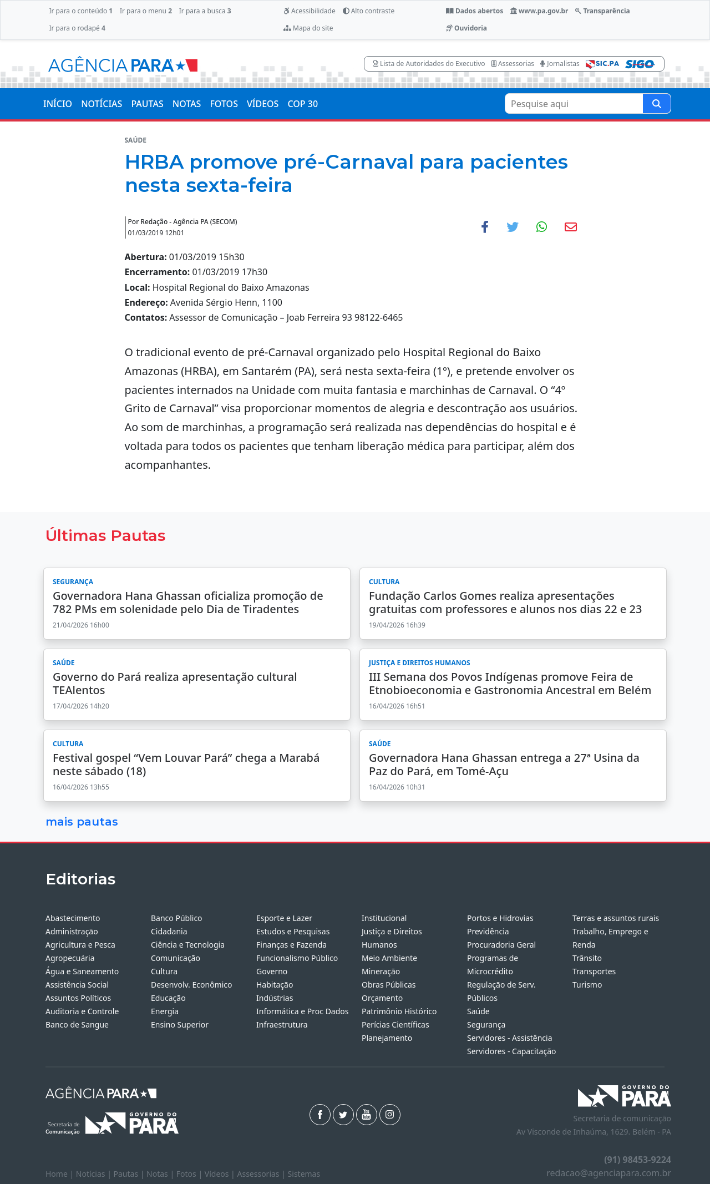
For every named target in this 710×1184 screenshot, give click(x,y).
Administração (71, 931)
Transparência (602, 11)
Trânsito (587, 958)
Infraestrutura (282, 1024)
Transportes (594, 971)
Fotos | (190, 1173)
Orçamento (382, 998)
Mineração (381, 971)
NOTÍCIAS (101, 104)
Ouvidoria (466, 28)
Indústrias (274, 998)
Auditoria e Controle (82, 1011)
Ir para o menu (146, 11)
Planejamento (387, 1038)
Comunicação (175, 958)
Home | (60, 1173)
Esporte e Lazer (284, 918)
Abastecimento (72, 918)
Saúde (478, 1011)
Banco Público (176, 918)
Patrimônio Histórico (399, 1011)
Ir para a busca (205, 11)
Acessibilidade (309, 11)
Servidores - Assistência (509, 1038)
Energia (165, 1011)
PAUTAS (147, 104)
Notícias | (95, 1173)
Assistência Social (77, 984)
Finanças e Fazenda (291, 944)
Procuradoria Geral (501, 944)
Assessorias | (262, 1173)
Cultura (164, 971)
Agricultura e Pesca (80, 944)
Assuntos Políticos (78, 998)
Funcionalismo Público (297, 958)
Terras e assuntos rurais (615, 918)
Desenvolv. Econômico (191, 984)
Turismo (587, 984)
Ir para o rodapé (77, 28)
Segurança (486, 1024)
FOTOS (224, 104)
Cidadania (169, 931)
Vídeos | (221, 1173)
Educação (168, 998)
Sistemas (304, 1173)
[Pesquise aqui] (657, 103)
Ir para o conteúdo (81, 11)
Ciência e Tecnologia (188, 944)
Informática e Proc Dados (302, 1011)
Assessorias (512, 63)
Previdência (488, 931)
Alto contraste (369, 11)
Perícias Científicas (395, 1024)
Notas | (161, 1173)
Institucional (384, 918)
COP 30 (302, 104)
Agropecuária (70, 958)
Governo (271, 971)
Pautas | (130, 1173)
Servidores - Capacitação (511, 1051)
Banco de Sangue (77, 1024)
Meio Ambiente (389, 958)
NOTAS (187, 104)
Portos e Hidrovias (500, 918)
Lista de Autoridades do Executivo (429, 63)
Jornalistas (560, 63)
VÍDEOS (262, 104)
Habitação (274, 984)
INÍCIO (57, 104)
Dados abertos (474, 11)
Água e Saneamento (82, 971)
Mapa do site (308, 28)
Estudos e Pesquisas (292, 931)
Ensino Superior (180, 1024)
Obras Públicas (388, 984)
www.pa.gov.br (539, 11)
